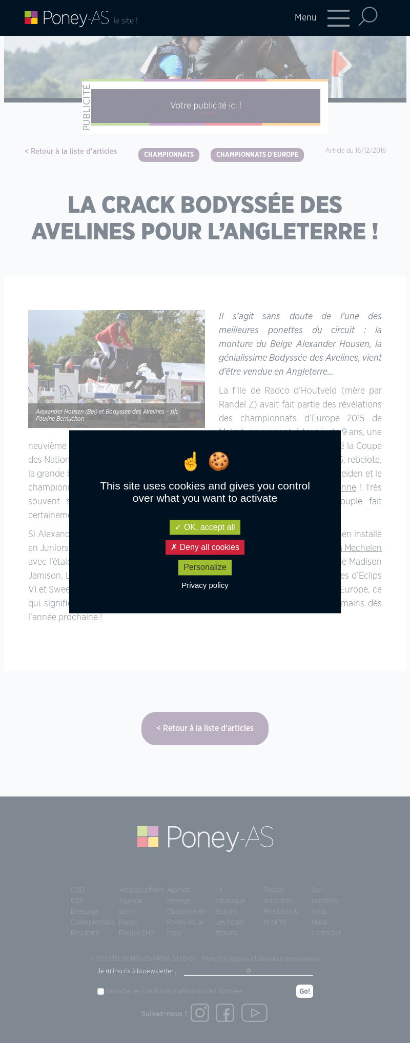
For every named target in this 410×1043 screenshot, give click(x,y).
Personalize (205, 567)
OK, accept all (205, 527)
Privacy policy (205, 585)
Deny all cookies (205, 547)
